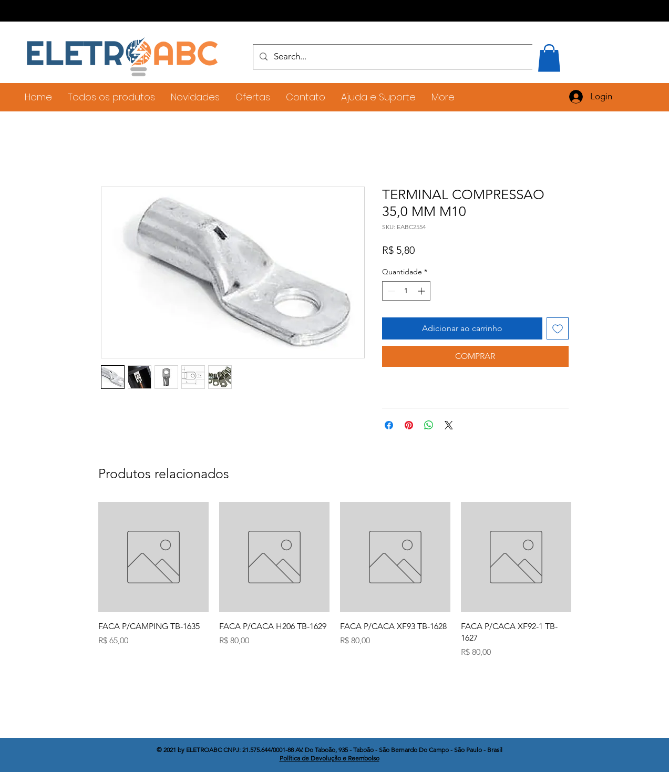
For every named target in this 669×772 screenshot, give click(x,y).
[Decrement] (390, 291)
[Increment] (422, 291)
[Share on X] (448, 425)
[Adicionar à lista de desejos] (558, 328)
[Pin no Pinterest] (409, 425)
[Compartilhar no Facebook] (389, 425)
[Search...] (406, 57)
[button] (549, 58)
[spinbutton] (406, 291)
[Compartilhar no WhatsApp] (429, 425)
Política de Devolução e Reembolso (329, 758)
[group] (334, 580)
